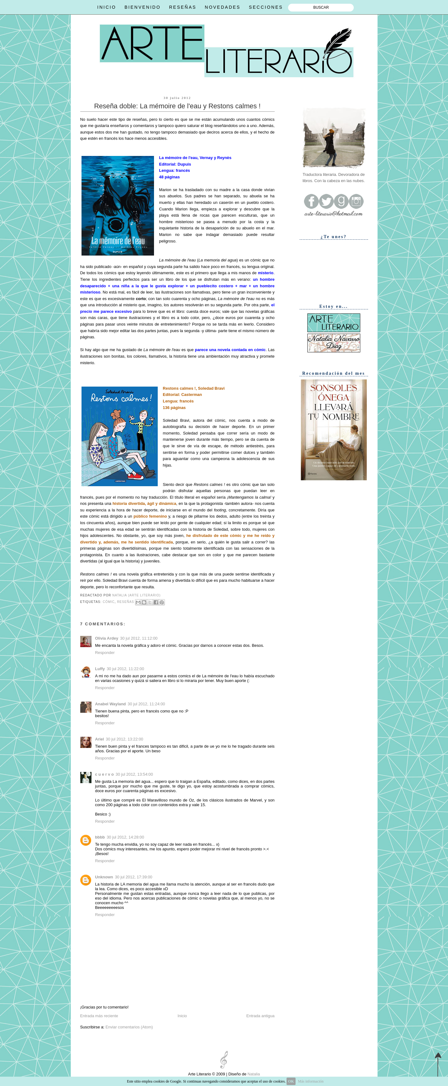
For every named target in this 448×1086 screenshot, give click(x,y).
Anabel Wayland (110, 704)
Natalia (253, 1074)
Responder (105, 652)
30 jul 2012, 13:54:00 (134, 774)
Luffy (100, 668)
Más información (311, 1081)
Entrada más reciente (99, 1015)
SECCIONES (266, 7)
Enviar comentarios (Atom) (129, 1027)
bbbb (100, 837)
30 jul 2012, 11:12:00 (138, 638)
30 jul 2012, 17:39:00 (133, 877)
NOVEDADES (222, 7)
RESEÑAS (182, 7)
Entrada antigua (260, 1015)
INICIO (106, 7)
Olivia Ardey (107, 638)
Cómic (108, 602)
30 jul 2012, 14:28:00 (125, 837)
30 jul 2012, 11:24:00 (146, 704)
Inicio (182, 1015)
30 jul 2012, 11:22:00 (125, 668)
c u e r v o (104, 774)
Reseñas (125, 602)
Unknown (104, 877)
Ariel (99, 739)
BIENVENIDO (142, 7)
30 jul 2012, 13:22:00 (124, 739)
